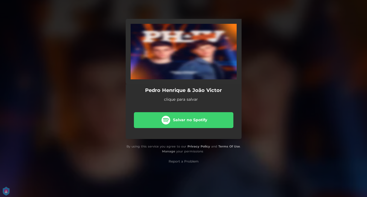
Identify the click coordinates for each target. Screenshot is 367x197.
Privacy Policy (198, 146)
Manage (168, 151)
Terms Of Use (229, 146)
